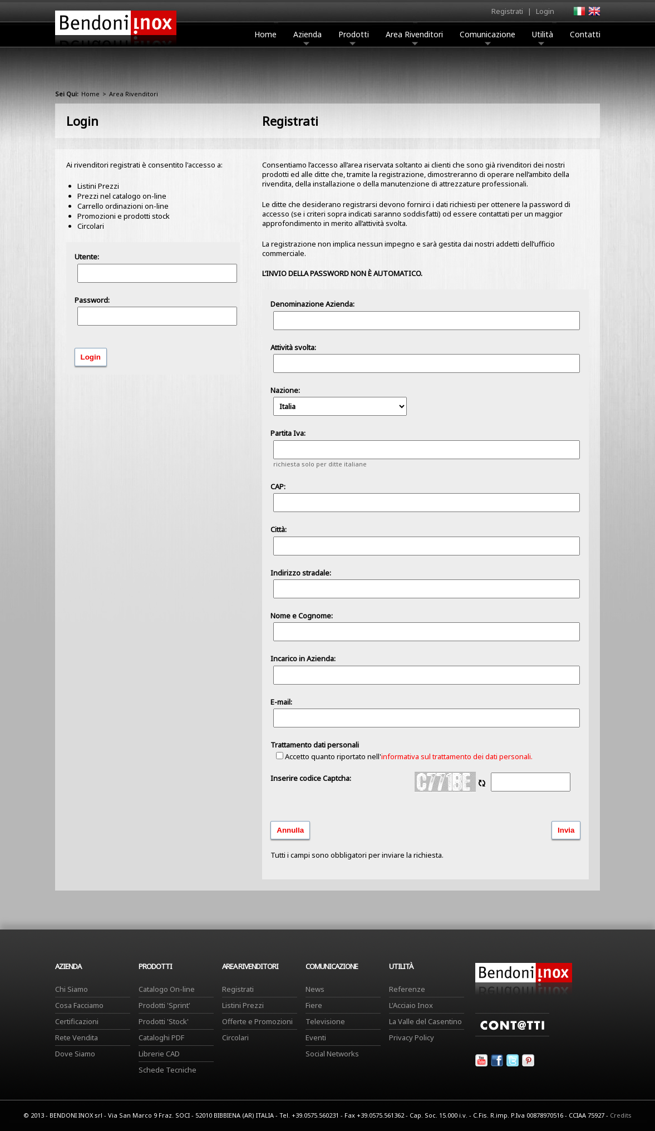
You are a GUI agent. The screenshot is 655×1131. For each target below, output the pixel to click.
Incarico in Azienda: (303, 658)
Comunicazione (487, 37)
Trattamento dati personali (314, 745)
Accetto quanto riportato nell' (404, 756)
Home (265, 34)
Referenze (407, 989)
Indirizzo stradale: (300, 573)
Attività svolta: (293, 347)
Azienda (307, 37)
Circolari (235, 1037)
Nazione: (338, 400)
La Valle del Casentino (425, 1021)
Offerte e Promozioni (257, 1021)
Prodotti (353, 37)
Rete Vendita (76, 1037)
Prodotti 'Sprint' (164, 1005)
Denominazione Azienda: (312, 304)
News (315, 989)
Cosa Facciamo (79, 1005)
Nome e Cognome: (301, 616)
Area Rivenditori (414, 37)
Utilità (542, 37)
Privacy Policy (411, 1037)
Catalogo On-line (167, 989)
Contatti (585, 34)
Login (545, 11)
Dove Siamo (75, 1054)
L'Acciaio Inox (411, 1005)
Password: (92, 300)
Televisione (325, 1021)
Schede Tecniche (167, 1070)
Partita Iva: (288, 433)
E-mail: (281, 702)
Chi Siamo (71, 989)
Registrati (507, 11)
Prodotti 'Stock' (164, 1021)
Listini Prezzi (243, 1005)
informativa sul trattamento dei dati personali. (457, 756)
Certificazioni (77, 1021)
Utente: (87, 257)
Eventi (316, 1037)
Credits (621, 1115)
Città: (278, 529)
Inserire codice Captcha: (310, 778)
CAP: (277, 486)
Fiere (314, 1005)
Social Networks (332, 1054)
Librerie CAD (159, 1054)
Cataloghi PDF (161, 1037)
